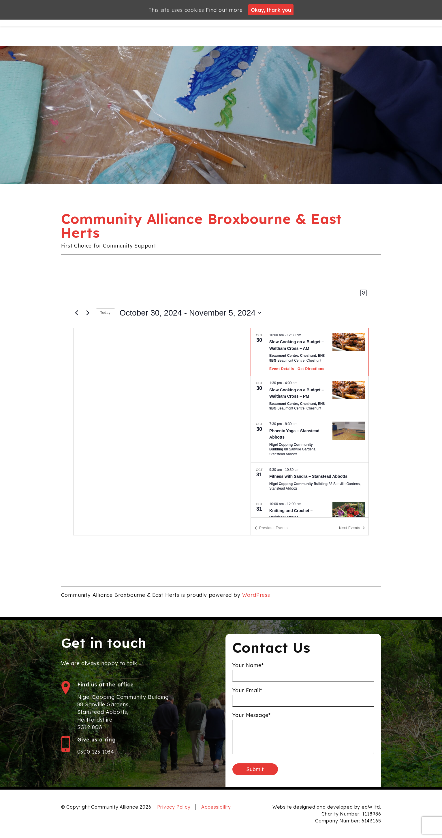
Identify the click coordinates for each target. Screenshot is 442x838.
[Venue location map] (162, 431)
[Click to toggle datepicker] (190, 313)
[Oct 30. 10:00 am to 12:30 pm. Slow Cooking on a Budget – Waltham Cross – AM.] (310, 352)
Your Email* (247, 697)
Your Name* (248, 672)
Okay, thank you (271, 10)
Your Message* (251, 722)
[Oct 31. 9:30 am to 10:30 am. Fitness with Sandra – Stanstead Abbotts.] (310, 480)
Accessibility (216, 807)
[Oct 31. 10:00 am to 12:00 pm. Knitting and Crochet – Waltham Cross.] (310, 517)
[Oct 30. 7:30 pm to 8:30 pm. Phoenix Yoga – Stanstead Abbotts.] (310, 440)
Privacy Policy (173, 807)
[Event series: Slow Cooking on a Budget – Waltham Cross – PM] (300, 383)
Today (105, 313)
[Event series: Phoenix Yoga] (300, 424)
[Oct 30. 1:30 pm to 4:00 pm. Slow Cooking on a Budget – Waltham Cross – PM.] (310, 396)
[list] (310, 423)
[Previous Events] (76, 312)
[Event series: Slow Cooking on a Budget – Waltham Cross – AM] (304, 335)
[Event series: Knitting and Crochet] (304, 504)
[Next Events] (87, 312)
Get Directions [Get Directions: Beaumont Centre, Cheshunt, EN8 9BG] (311, 369)
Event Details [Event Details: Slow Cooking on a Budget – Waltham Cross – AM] (281, 369)
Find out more (224, 10)
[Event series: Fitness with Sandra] (302, 470)
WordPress (256, 595)
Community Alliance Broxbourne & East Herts (201, 225)
